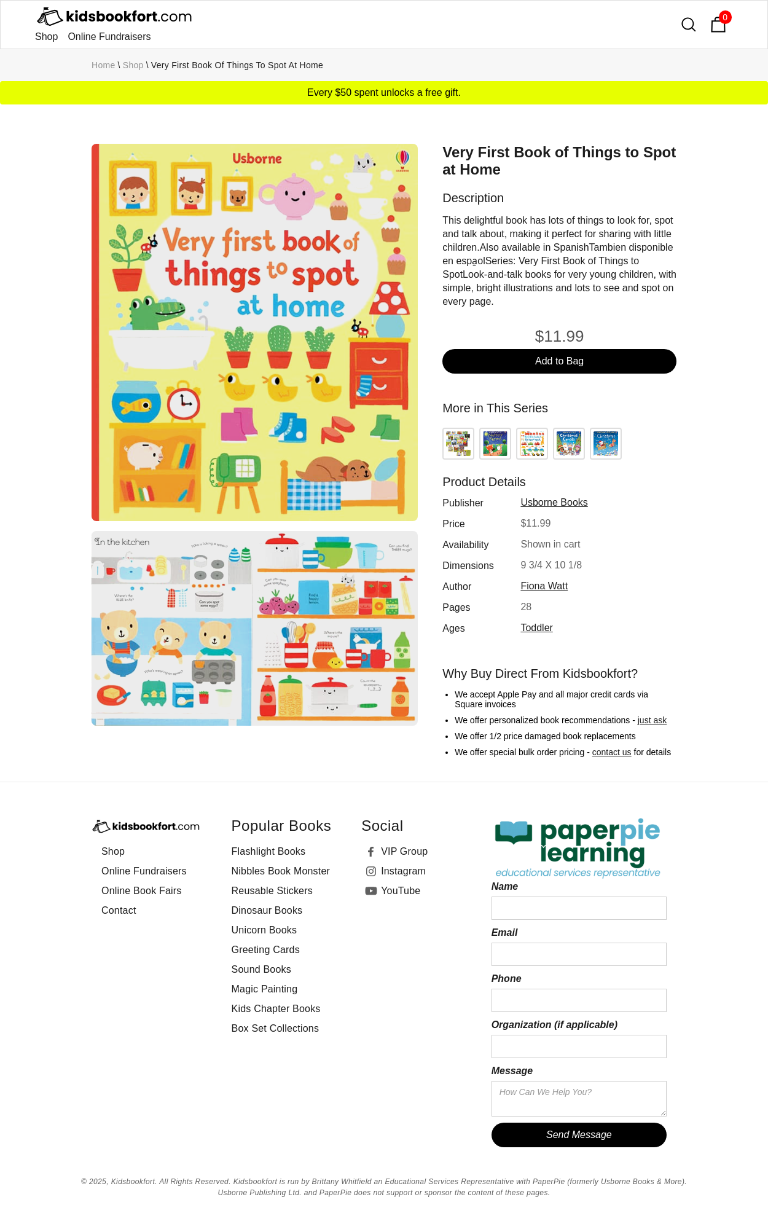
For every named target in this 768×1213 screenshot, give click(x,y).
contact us (612, 752)
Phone (507, 978)
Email (505, 932)
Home (104, 65)
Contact (118, 910)
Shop (46, 36)
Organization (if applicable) (554, 1024)
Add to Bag (559, 361)
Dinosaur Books (267, 910)
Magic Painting (265, 989)
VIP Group (404, 851)
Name (505, 886)
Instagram (403, 871)
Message (512, 1071)
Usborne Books (553, 502)
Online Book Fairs (141, 890)
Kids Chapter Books (276, 1008)
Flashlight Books (269, 851)
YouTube (400, 890)
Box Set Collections (275, 1028)
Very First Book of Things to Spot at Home (237, 65)
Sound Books (261, 969)
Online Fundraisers (109, 36)
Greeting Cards (266, 949)
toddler (536, 627)
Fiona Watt (544, 586)
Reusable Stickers (272, 890)
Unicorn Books (264, 930)
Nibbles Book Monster (281, 871)
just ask (652, 720)
